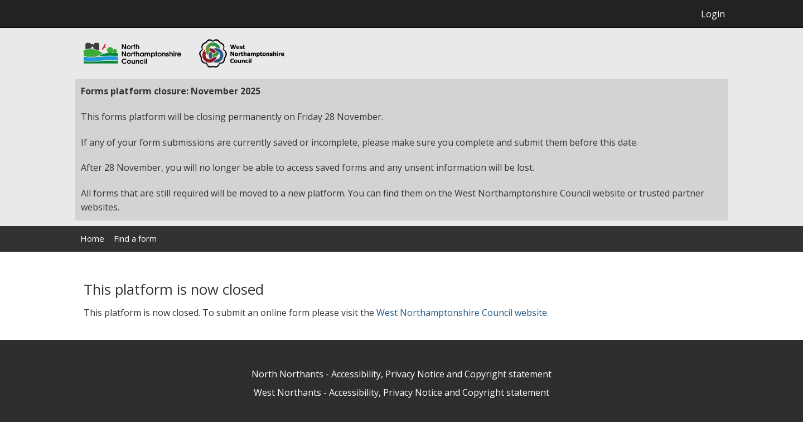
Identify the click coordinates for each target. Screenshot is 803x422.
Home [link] (92, 238)
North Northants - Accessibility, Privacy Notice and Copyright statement (401, 374)
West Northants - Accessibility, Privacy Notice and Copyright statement (401, 392)
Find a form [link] (135, 238)
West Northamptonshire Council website (461, 312)
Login (713, 14)
